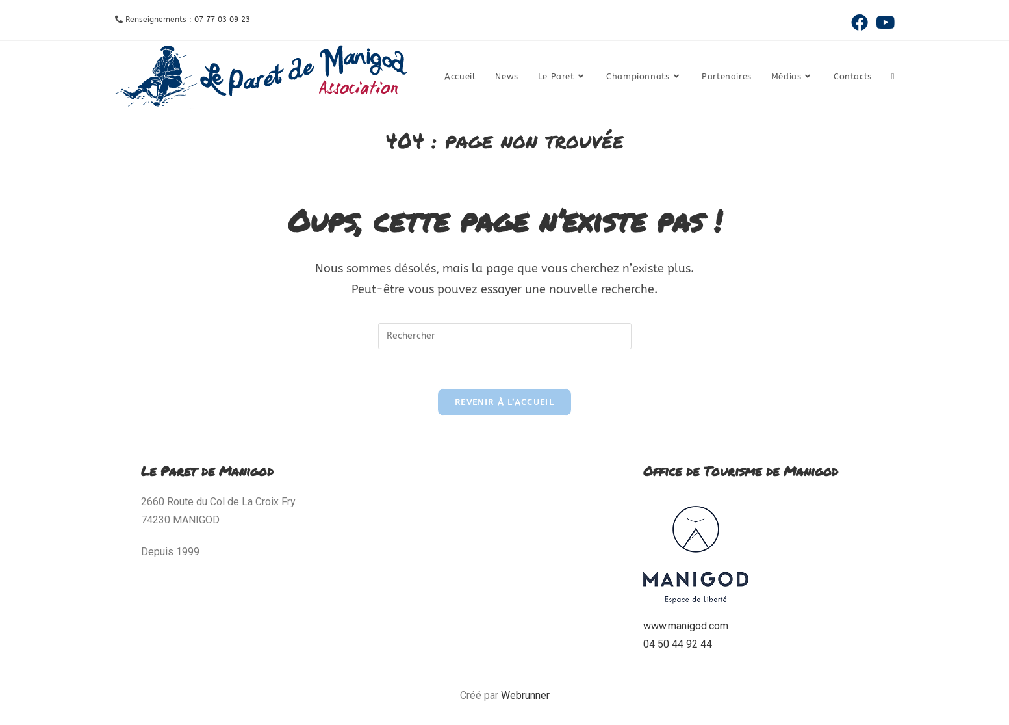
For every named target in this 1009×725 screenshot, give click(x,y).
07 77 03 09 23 (222, 19)
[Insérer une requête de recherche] (505, 336)
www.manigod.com (685, 626)
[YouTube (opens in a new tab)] (883, 22)
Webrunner (525, 695)
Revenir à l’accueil (504, 402)
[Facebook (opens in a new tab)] (859, 22)
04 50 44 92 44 (677, 644)
